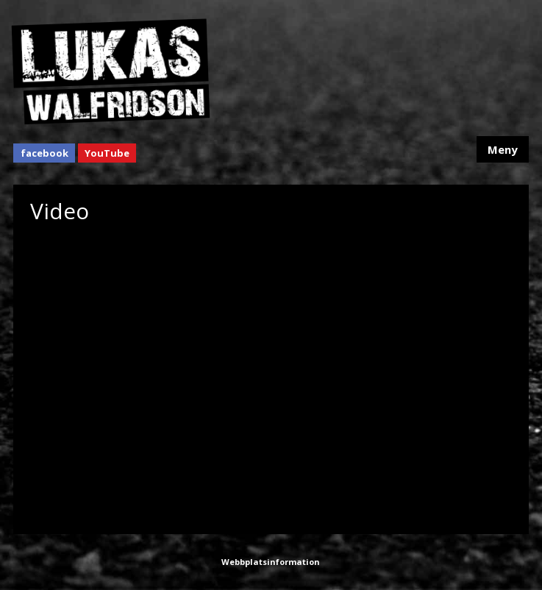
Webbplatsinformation (270, 561)
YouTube (107, 153)
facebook (44, 153)
